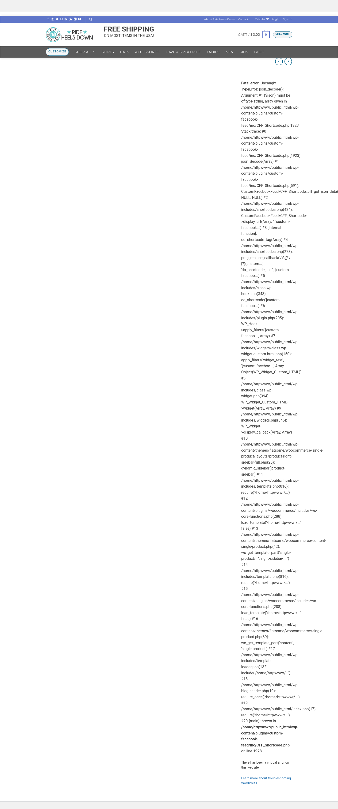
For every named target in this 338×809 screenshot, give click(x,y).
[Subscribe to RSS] (70, 19)
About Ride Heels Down (219, 19)
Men (230, 52)
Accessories (147, 52)
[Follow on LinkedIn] (75, 19)
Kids (244, 52)
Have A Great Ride (183, 52)
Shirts (108, 52)
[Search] (90, 19)
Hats (124, 52)
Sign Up (287, 19)
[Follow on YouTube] (79, 19)
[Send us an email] (61, 19)
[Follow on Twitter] (57, 19)
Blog (259, 52)
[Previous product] (288, 61)
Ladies (213, 52)
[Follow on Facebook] (48, 19)
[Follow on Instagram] (52, 19)
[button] (275, 19)
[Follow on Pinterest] (66, 19)
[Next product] (279, 61)
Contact (243, 19)
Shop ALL (85, 52)
